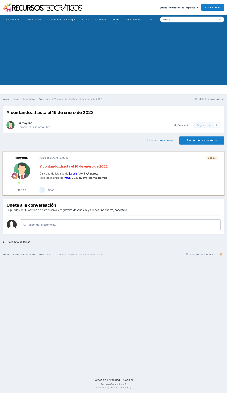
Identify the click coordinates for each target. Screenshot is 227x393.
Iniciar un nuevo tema (160, 140)
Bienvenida (12, 19)
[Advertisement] (113, 59)
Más (150, 19)
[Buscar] (178, 19)
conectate (121, 209)
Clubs (85, 19)
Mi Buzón (100, 19)
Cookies (128, 379)
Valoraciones (133, 19)
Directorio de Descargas (61, 19)
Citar (51, 189)
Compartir (181, 125)
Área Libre (44, 127)
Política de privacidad (107, 379)
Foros (115, 21)
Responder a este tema (202, 140)
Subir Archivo (33, 19)
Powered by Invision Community (113, 387)
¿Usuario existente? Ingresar (179, 7)
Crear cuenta (212, 7)
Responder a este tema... (40, 224)
